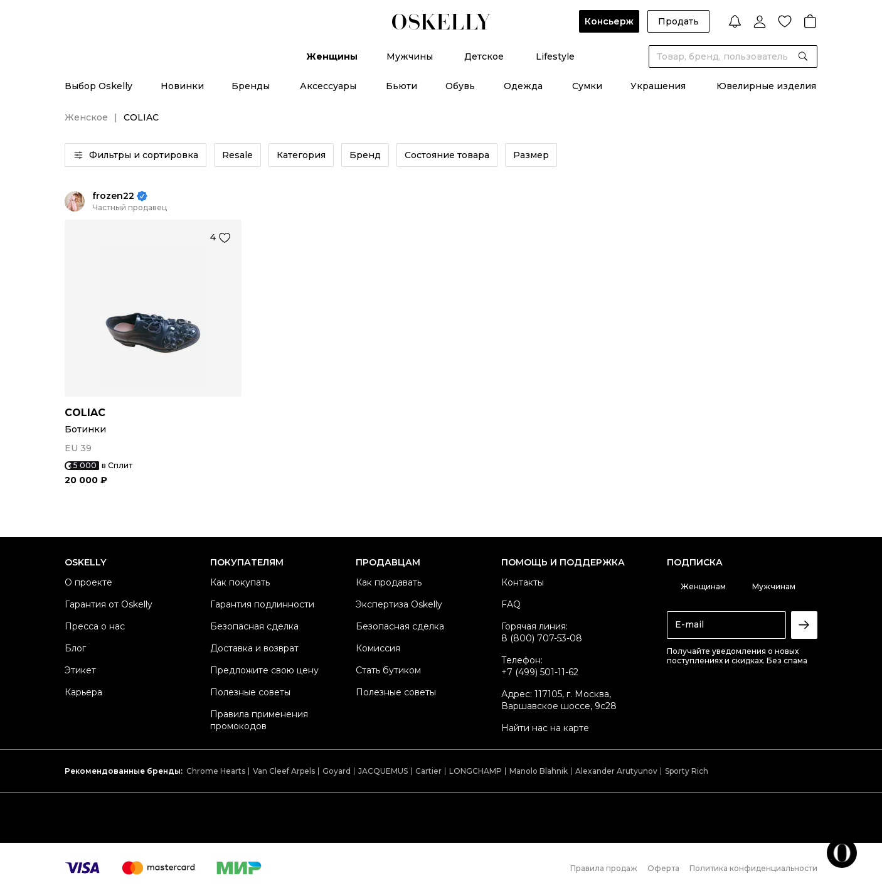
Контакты (522, 582)
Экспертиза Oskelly (399, 604)
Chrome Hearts (215, 771)
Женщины (332, 56)
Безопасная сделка (254, 626)
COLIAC (85, 413)
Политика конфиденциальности (753, 868)
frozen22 (113, 196)
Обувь (460, 86)
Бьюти (401, 86)
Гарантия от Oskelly (108, 604)
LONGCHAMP (475, 771)
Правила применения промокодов (259, 720)
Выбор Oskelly (98, 86)
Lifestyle (555, 56)
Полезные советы (250, 692)
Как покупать (240, 582)
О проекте (88, 582)
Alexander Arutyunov (616, 771)
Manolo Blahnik (538, 771)
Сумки (587, 86)
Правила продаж (603, 868)
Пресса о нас (95, 626)
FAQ (511, 604)
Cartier (428, 771)
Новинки (182, 86)
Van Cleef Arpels (284, 771)
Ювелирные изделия (766, 86)
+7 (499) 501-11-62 (539, 672)
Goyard (336, 771)
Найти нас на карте (545, 728)
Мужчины (409, 56)
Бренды (250, 86)
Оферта (663, 868)
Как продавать (389, 582)
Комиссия (378, 648)
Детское (484, 56)
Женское (86, 117)
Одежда (523, 86)
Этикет (80, 670)
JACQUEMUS (383, 771)
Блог (75, 648)
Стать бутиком (388, 670)
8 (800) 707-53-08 (541, 638)
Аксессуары (328, 86)
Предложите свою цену (264, 670)
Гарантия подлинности (262, 604)
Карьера (83, 692)
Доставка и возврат (254, 648)
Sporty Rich (686, 771)
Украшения (658, 86)
